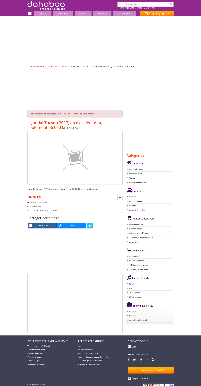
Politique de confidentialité (88, 364)
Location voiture (123, 8)
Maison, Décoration (143, 218)
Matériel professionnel (138, 320)
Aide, (80, 357)
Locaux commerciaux (137, 182)
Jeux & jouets (134, 293)
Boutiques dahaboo (85, 350)
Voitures (66, 66)
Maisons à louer (135, 174)
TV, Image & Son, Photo (138, 269)
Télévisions (144, 233)
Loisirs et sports (140, 278)
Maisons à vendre (136, 169)
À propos (81, 346)
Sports (131, 284)
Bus (153, 8)
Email (132, 346)
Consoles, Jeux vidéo (137, 261)
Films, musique (135, 297)
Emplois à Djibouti (34, 361)
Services (132, 316)
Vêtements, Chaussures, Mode (141, 238)
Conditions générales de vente (90, 361)
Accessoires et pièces (137, 210)
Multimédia (139, 250)
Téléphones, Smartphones (139, 265)
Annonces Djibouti (36, 66)
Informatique (134, 256)
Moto (133, 8)
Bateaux (132, 206)
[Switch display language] (141, 378)
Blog (108, 357)
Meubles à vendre (34, 357)
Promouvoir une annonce (88, 353)
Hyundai (46, 203)
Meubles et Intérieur (137, 224)
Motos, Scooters (135, 201)
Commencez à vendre (151, 370)
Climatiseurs (134, 233)
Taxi (148, 8)
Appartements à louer (36, 350)
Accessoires (133, 242)
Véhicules (53, 66)
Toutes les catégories (36, 364)
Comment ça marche (93, 357)
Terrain (132, 178)
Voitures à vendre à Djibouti (38, 346)
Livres (131, 288)
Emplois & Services (143, 305)
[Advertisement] (100, 39)
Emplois (132, 311)
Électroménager (135, 229)
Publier (157, 14)
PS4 (144, 8)
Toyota (139, 8)
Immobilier (139, 163)
